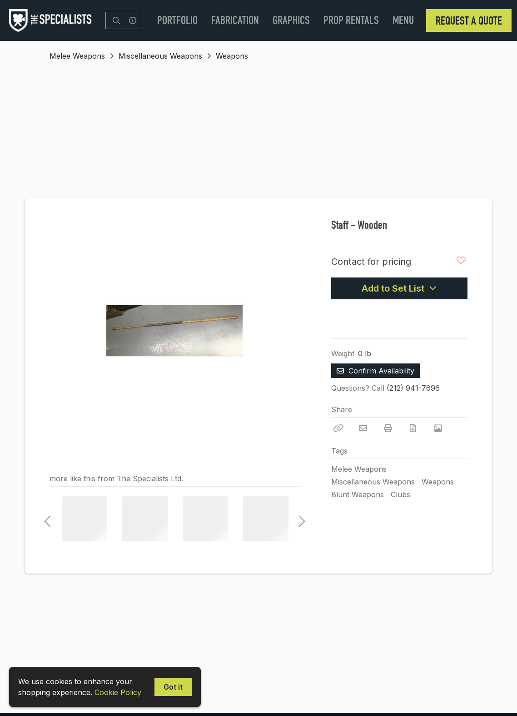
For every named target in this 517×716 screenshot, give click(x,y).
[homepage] (52, 20)
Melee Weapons (77, 56)
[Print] (388, 428)
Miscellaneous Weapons (160, 56)
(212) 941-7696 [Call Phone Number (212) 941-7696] (413, 388)
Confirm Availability (375, 370)
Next (299, 518)
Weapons (232, 56)
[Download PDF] (413, 428)
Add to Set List (399, 288)
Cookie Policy (117, 692)
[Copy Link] (338, 428)
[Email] (363, 428)
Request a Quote (469, 20)
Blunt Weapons (357, 494)
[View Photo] (438, 428)
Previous (47, 518)
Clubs (400, 494)
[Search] (116, 20)
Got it (173, 686)
